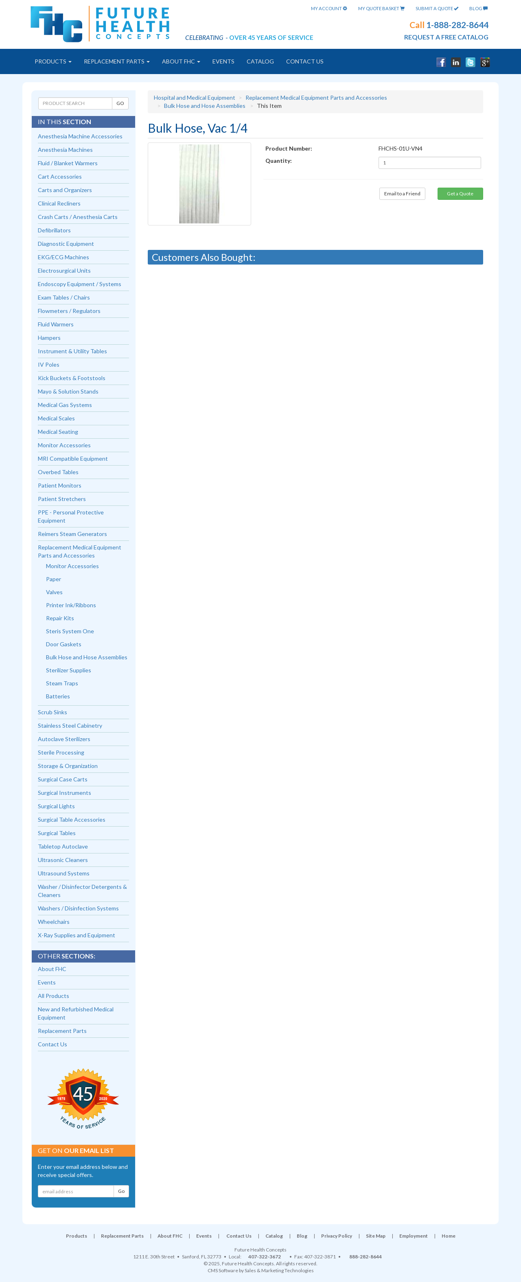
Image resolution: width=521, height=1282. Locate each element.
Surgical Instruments (64, 792)
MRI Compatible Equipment (73, 458)
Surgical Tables (57, 832)
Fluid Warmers (56, 324)
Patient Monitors (59, 485)
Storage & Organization (68, 765)
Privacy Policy (336, 1236)
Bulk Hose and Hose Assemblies (204, 105)
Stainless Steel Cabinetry (70, 725)
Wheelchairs (54, 921)
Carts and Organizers (65, 189)
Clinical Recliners (59, 203)
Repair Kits (60, 618)
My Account (329, 8)
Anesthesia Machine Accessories (80, 136)
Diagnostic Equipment (66, 243)
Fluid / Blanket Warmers (68, 163)
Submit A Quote (437, 8)
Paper (53, 578)
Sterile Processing (61, 752)
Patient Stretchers (62, 498)
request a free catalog (446, 37)
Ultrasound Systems (64, 873)
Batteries (58, 696)
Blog (478, 8)
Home (448, 1236)
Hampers (49, 337)
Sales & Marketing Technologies (279, 1270)
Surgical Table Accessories (71, 819)
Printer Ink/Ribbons (71, 605)
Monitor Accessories (64, 445)
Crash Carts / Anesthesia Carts (78, 216)
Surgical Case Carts (63, 779)
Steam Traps (62, 683)
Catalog (260, 61)
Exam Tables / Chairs (64, 297)
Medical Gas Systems (65, 404)
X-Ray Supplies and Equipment (76, 935)
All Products (53, 995)
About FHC (181, 61)
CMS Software (223, 1270)
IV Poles (48, 364)
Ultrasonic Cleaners (63, 859)
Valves (54, 591)
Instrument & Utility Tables (72, 351)
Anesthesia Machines (65, 149)
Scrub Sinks (52, 712)
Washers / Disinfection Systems (78, 908)
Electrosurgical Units (64, 270)
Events (223, 61)
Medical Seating (58, 431)
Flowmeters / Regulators (69, 310)
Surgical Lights (56, 806)
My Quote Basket (381, 8)
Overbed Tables (58, 471)
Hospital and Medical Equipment (194, 97)
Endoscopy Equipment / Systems (79, 283)
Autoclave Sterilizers (64, 738)
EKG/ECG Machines (63, 257)
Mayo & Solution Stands (68, 391)
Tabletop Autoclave (63, 846)
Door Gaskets (63, 644)
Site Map (375, 1236)
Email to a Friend (402, 193)
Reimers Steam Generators (72, 533)
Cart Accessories (60, 176)
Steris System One (70, 631)
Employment (413, 1236)
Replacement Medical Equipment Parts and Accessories (316, 97)
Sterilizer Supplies (68, 670)
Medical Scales (56, 418)
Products (53, 61)
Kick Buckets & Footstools (71, 377)
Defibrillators (54, 230)
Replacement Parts (117, 61)
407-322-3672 (264, 1257)
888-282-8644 (365, 1257)
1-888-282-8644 (457, 25)
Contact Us (305, 61)
